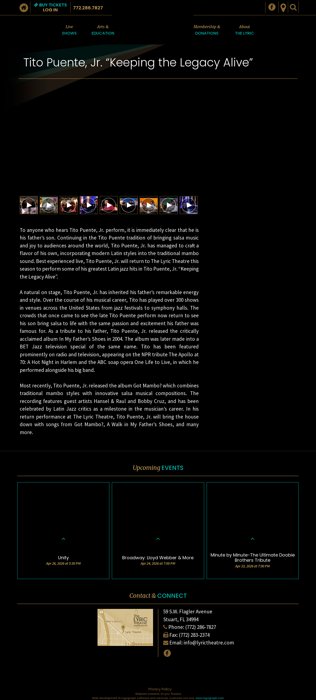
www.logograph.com (210, 698)
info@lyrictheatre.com (209, 642)
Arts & (103, 30)
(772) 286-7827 (200, 627)
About (244, 30)
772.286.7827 (88, 8)
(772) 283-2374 (194, 635)
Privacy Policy (160, 689)
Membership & (207, 30)
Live (69, 30)
